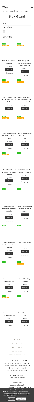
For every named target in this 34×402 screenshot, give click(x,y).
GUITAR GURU (17, 351)
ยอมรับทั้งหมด (21, 399)
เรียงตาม (6, 23)
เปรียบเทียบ (10, 73)
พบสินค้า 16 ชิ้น (7, 37)
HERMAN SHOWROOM (17, 355)
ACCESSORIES (17, 343)
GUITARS (17, 339)
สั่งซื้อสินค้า (9, 69)
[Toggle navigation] (32, 7)
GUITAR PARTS (17, 347)
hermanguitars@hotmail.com (17, 370)
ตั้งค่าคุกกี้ (11, 399)
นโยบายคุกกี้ (13, 395)
